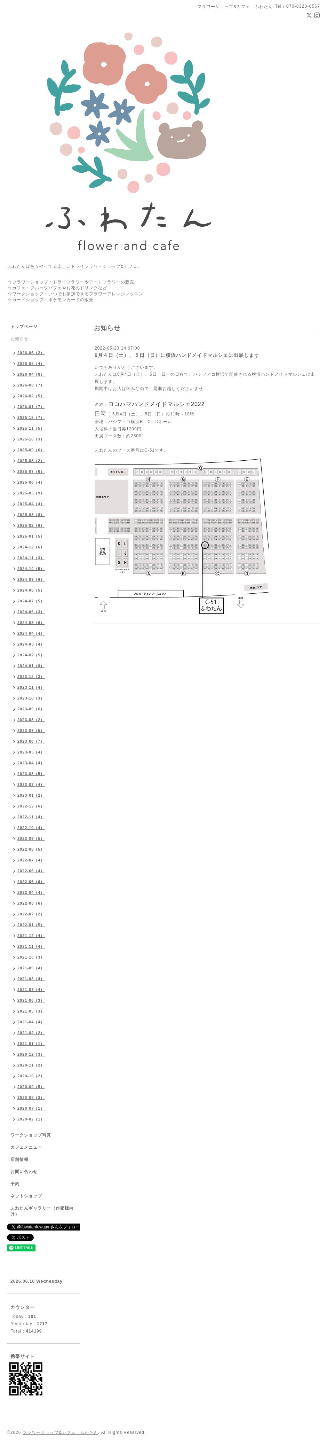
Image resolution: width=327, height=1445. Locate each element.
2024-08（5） (31, 590)
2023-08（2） (31, 720)
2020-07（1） (31, 1108)
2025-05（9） (31, 493)
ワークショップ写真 (30, 1135)
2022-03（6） (31, 903)
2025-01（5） (31, 536)
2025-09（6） (31, 450)
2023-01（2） (31, 795)
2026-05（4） (31, 363)
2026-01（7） (31, 407)
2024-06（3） (31, 612)
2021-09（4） (31, 968)
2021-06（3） (31, 1000)
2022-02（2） (31, 914)
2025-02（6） (31, 525)
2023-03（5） (31, 774)
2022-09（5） (31, 838)
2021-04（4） (31, 1022)
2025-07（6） (31, 471)
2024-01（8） (31, 666)
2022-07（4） (31, 860)
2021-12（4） (31, 936)
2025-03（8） (31, 515)
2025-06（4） (31, 482)
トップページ (24, 326)
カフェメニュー (26, 1147)
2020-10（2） (31, 1076)
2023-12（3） (31, 676)
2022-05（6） (31, 882)
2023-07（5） (31, 730)
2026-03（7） (31, 385)
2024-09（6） (31, 579)
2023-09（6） (31, 709)
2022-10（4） (31, 828)
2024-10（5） (31, 569)
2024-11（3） (31, 558)
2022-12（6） (31, 806)
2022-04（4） (31, 892)
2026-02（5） (31, 396)
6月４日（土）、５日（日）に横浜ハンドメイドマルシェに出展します (177, 355)
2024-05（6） (31, 622)
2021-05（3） (31, 1011)
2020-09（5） (31, 1087)
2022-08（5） (31, 849)
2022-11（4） (31, 817)
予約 (14, 1183)
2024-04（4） (31, 633)
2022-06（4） (31, 871)
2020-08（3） (31, 1097)
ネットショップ (26, 1196)
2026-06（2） (31, 353)
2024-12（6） (31, 547)
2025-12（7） (31, 417)
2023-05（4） (31, 752)
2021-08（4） (31, 979)
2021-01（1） (31, 1043)
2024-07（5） (31, 601)
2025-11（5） (31, 428)
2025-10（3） (31, 439)
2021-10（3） (31, 957)
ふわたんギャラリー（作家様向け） (42, 1211)
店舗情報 (19, 1159)
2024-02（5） (31, 655)
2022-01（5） (31, 925)
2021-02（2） (31, 1033)
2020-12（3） (31, 1054)
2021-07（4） (31, 989)
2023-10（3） (31, 698)
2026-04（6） (31, 374)
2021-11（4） (31, 946)
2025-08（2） (31, 461)
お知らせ (19, 338)
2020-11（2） (31, 1065)
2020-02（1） (31, 1119)
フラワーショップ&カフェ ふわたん (60, 1432)
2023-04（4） (31, 763)
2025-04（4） (31, 504)
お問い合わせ (24, 1171)
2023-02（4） (31, 784)
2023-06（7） (31, 741)
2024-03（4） (31, 644)
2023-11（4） (31, 687)
